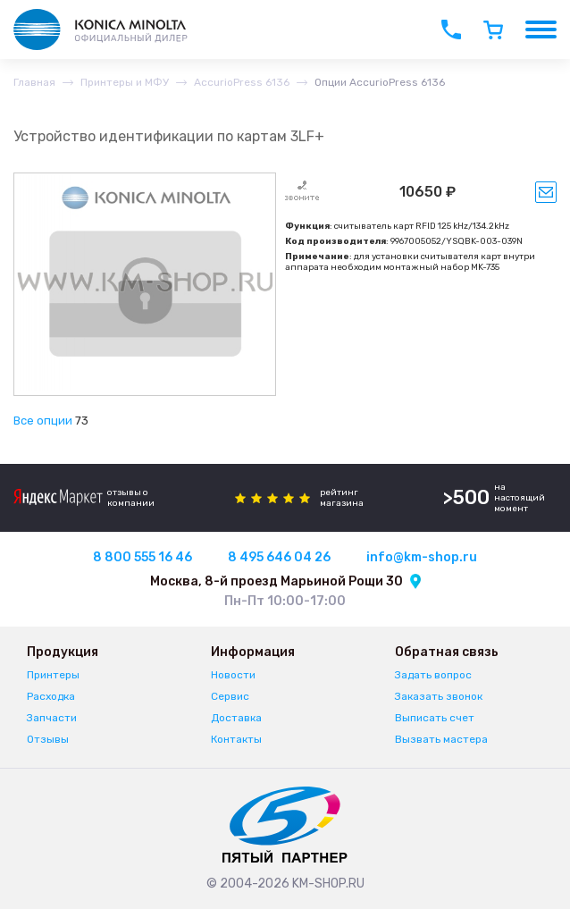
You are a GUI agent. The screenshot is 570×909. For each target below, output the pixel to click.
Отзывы (48, 739)
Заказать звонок (438, 696)
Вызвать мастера (441, 739)
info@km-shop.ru (421, 557)
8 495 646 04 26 (279, 557)
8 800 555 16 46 (142, 557)
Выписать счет (434, 717)
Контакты (236, 739)
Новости (233, 675)
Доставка (236, 717)
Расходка (51, 696)
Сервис (230, 696)
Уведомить (546, 192)
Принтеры (53, 675)
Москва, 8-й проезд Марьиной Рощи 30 (276, 581)
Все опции (42, 420)
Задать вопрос (433, 675)
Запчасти (52, 717)
